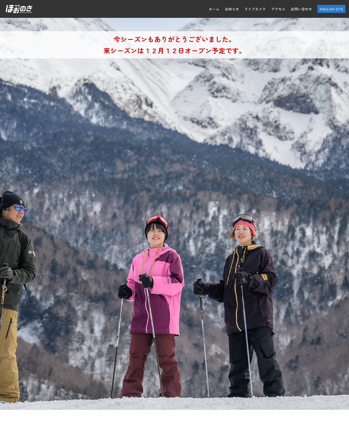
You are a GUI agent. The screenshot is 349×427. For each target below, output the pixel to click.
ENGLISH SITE (331, 9)
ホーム (214, 9)
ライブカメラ (255, 9)
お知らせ (232, 9)
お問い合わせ (301, 9)
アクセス (278, 9)
